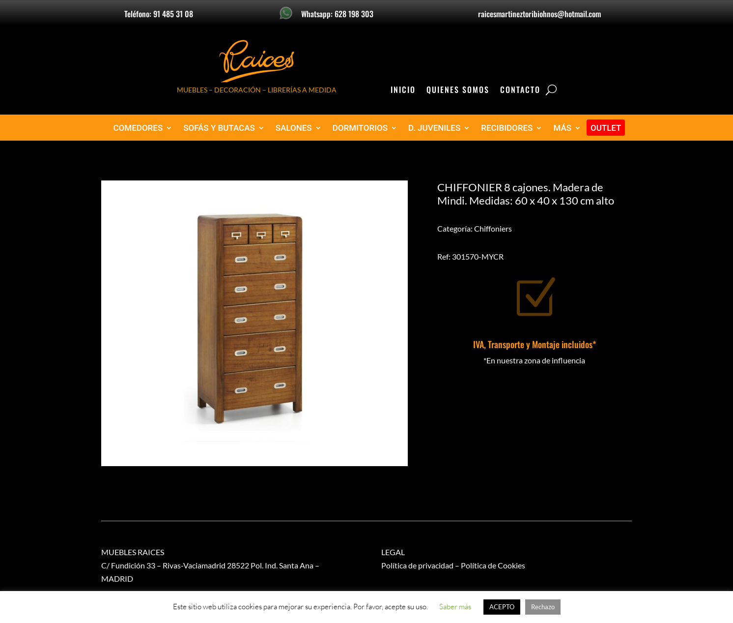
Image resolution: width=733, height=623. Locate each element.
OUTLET (606, 128)
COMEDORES (138, 128)
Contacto (520, 90)
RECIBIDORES (507, 128)
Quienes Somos (457, 90)
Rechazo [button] (543, 607)
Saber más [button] (455, 606)
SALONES (294, 128)
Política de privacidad (417, 565)
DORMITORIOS (360, 128)
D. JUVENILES (434, 128)
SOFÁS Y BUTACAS (219, 128)
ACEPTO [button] (501, 607)
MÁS (562, 128)
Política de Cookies (493, 565)
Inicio (403, 90)
